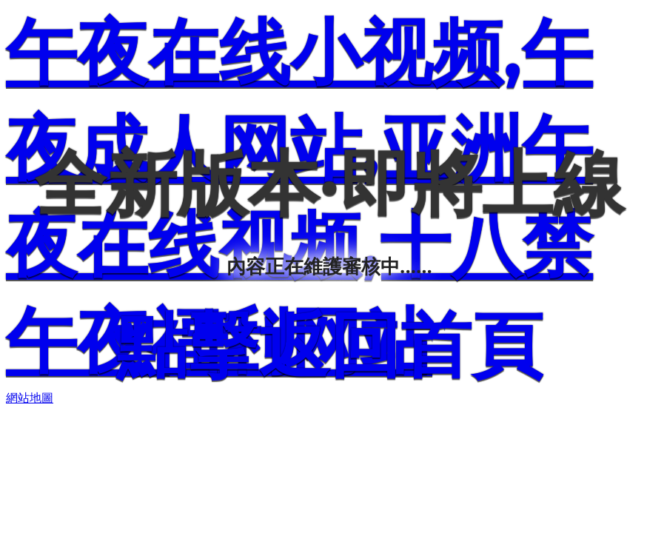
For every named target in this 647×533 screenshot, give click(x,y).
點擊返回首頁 (329, 344)
